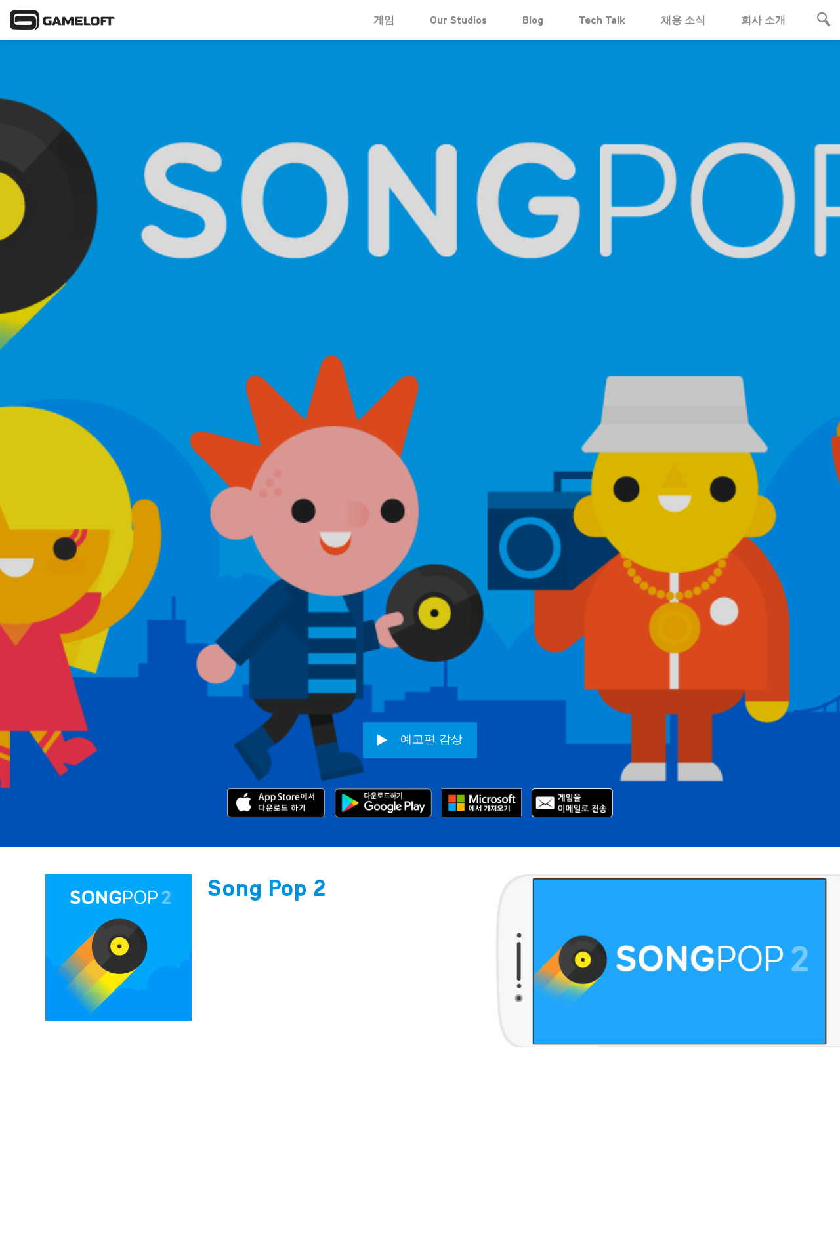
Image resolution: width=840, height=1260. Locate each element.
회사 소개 (763, 19)
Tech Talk (602, 19)
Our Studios (458, 19)
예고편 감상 (420, 689)
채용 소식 (683, 19)
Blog (532, 19)
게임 (383, 19)
